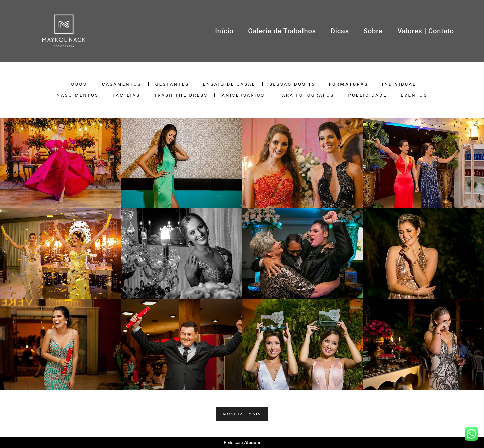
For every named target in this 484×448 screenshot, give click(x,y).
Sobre (373, 31)
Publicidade (367, 95)
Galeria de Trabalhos (282, 31)
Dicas (340, 31)
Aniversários (243, 95)
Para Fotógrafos (306, 95)
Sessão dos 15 (292, 84)
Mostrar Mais (242, 414)
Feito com (242, 442)
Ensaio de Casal (229, 84)
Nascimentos (77, 95)
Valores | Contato (425, 31)
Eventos (414, 95)
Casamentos (122, 84)
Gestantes (172, 84)
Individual (399, 84)
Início (224, 31)
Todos (77, 84)
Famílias (126, 95)
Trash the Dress (181, 95)
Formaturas (348, 84)
